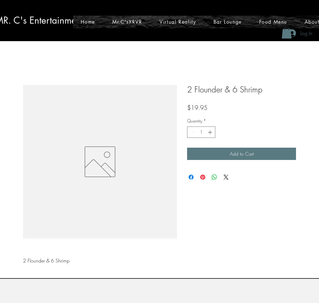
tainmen (65, 20)
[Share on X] (226, 177)
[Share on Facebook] (191, 177)
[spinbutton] (201, 132)
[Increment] (210, 132)
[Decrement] (192, 132)
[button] (287, 32)
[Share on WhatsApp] (214, 177)
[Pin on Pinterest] (202, 177)
